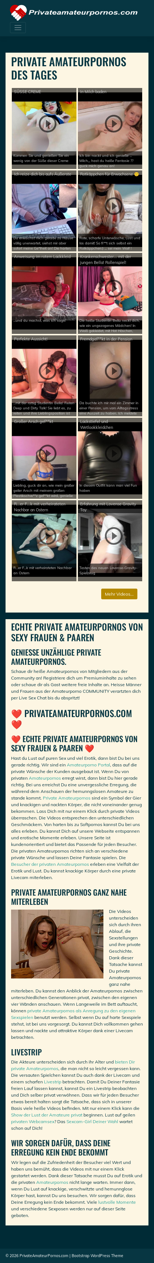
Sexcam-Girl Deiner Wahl (92, 1121)
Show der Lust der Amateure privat (46, 1115)
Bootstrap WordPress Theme (97, 1255)
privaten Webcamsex (32, 1121)
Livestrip (52, 1081)
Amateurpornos (45, 778)
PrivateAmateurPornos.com (44, 1255)
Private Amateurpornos (66, 798)
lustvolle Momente (117, 1202)
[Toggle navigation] (18, 27)
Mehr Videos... (119, 594)
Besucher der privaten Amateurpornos (50, 864)
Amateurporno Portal (88, 765)
